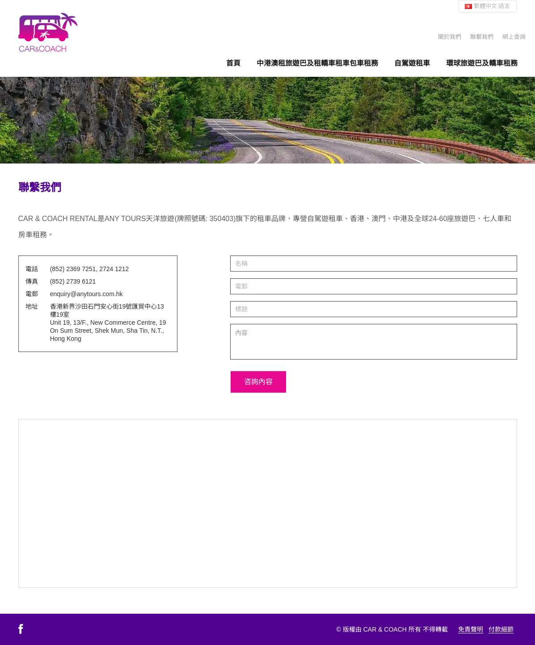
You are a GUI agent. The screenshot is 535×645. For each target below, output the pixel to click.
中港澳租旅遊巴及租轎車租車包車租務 (317, 63)
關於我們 (449, 37)
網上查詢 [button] (514, 37)
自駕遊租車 (412, 63)
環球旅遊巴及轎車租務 (482, 63)
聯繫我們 (481, 37)
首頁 (233, 63)
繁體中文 (487, 6)
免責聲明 (470, 629)
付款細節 (501, 629)
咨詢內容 (258, 381)
